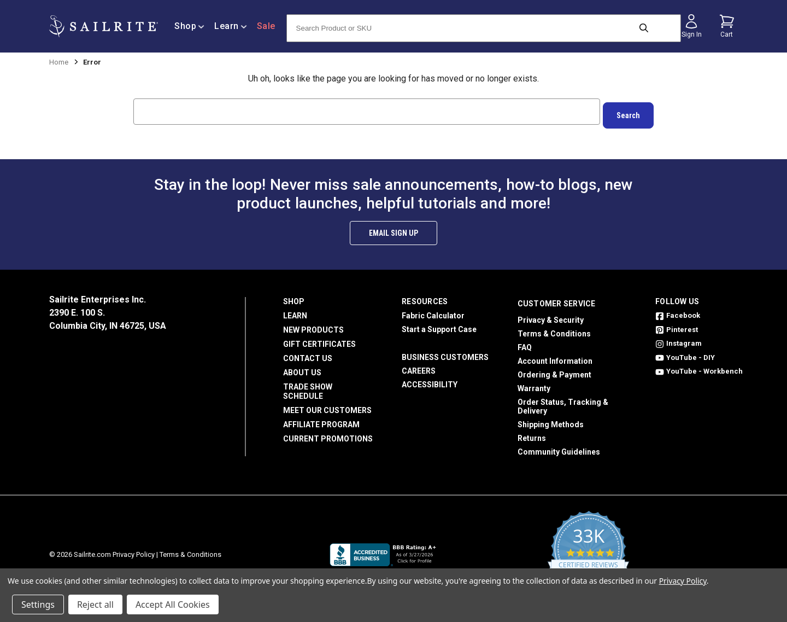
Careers (419, 367)
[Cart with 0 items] (727, 26)
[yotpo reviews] (588, 551)
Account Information (555, 357)
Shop (293, 297)
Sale (266, 26)
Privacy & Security (551, 316)
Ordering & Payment (554, 371)
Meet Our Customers (327, 406)
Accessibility (429, 380)
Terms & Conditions (554, 329)
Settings (38, 604)
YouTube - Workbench (699, 367)
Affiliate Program (321, 420)
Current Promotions (328, 435)
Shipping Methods (551, 420)
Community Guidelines (559, 448)
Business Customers (445, 353)
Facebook (677, 311)
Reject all (95, 604)
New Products (313, 326)
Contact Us (307, 354)
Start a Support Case (439, 325)
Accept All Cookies (173, 604)
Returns (532, 434)
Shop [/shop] (189, 26)
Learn (295, 311)
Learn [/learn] (230, 26)
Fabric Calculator (433, 311)
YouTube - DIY (685, 354)
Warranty (534, 384)
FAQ (525, 343)
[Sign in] (691, 26)
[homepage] (103, 26)
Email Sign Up (393, 229)
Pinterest (676, 326)
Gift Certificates (319, 340)
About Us (302, 368)
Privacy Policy (134, 551)
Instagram (678, 339)
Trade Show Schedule (307, 388)
